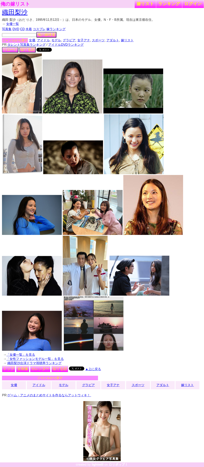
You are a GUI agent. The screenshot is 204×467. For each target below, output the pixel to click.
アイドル (43, 40)
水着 (29, 29)
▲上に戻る (93, 369)
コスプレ (39, 29)
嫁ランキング (56, 29)
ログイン (193, 3)
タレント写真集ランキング (26, 44)
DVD (16, 29)
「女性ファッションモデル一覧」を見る (35, 359)
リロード (10, 50)
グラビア (69, 40)
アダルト (112, 40)
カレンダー (40, 369)
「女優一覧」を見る (20, 354)
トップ (8, 369)
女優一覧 (12, 24)
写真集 (7, 29)
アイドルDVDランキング (66, 44)
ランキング (169, 3)
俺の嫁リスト (15, 4)
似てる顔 (27, 50)
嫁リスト (145, 3)
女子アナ (83, 40)
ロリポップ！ (118, 464)
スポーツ (98, 40)
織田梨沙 (14, 12)
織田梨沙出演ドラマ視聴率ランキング (34, 363)
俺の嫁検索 (46, 35)
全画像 (22, 369)
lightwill (98, 464)
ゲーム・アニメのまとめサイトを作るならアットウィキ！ (49, 395)
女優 (32, 40)
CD (22, 29)
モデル (56, 40)
